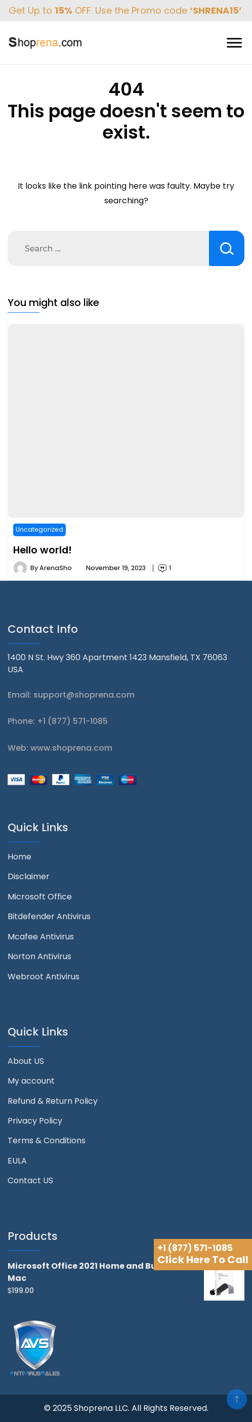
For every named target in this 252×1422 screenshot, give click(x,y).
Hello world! (42, 550)
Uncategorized (39, 529)
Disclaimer (29, 876)
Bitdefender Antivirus (49, 916)
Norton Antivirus (39, 956)
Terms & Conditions (47, 1140)
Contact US (30, 1180)
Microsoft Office (40, 896)
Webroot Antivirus (43, 976)
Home (19, 857)
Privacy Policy (35, 1121)
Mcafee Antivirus (41, 936)
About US (26, 1061)
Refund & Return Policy (53, 1101)
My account (31, 1081)
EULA (17, 1161)
